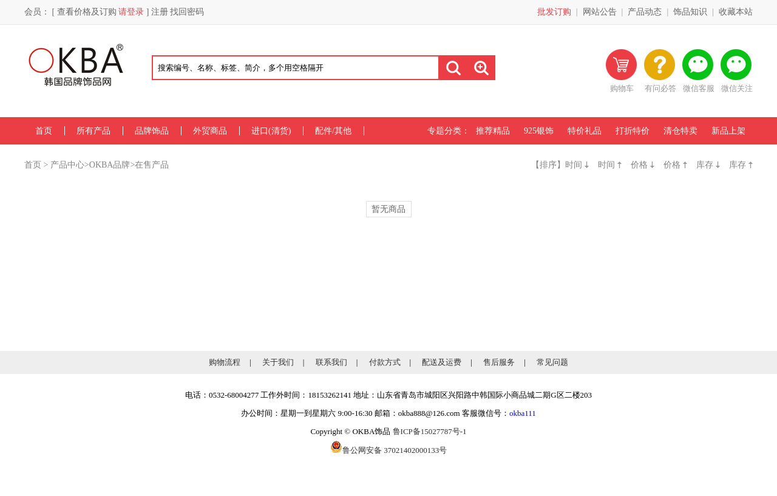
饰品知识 (690, 11)
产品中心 (67, 164)
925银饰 (539, 130)
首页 (43, 130)
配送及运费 (441, 362)
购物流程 (224, 362)
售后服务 (499, 362)
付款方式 (385, 362)
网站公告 (600, 11)
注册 (159, 11)
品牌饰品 (152, 130)
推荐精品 (493, 130)
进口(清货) (271, 130)
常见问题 (552, 362)
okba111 (522, 413)
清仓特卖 (680, 130)
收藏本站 (736, 11)
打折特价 (633, 130)
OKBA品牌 (110, 164)
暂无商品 (388, 209)
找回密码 (187, 11)
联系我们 (331, 362)
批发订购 (554, 11)
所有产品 (93, 130)
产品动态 (645, 11)
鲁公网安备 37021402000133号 (388, 450)
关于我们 (278, 362)
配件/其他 (333, 130)
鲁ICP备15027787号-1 (430, 431)
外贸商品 (210, 130)
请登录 (131, 11)
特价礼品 (585, 130)
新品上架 (728, 130)
